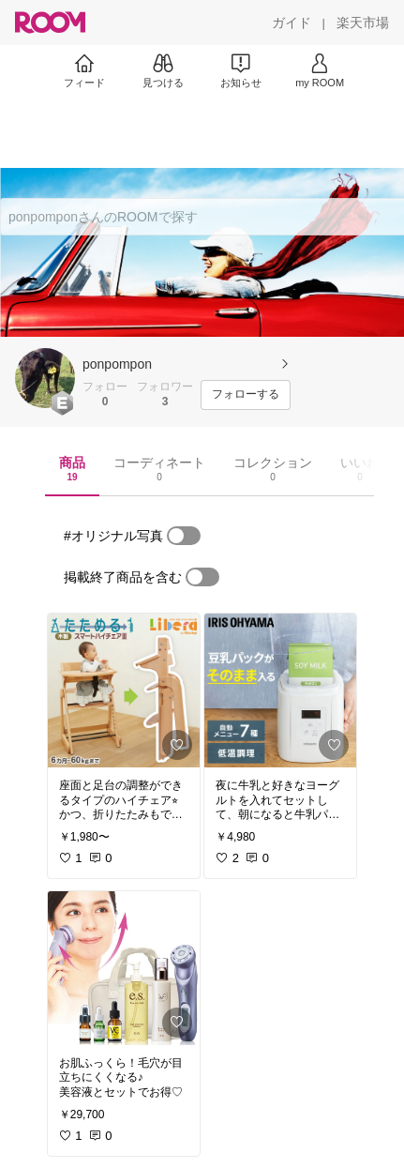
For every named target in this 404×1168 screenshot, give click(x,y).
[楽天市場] (363, 22)
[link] (124, 690)
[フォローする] (246, 395)
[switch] (184, 535)
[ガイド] (291, 22)
